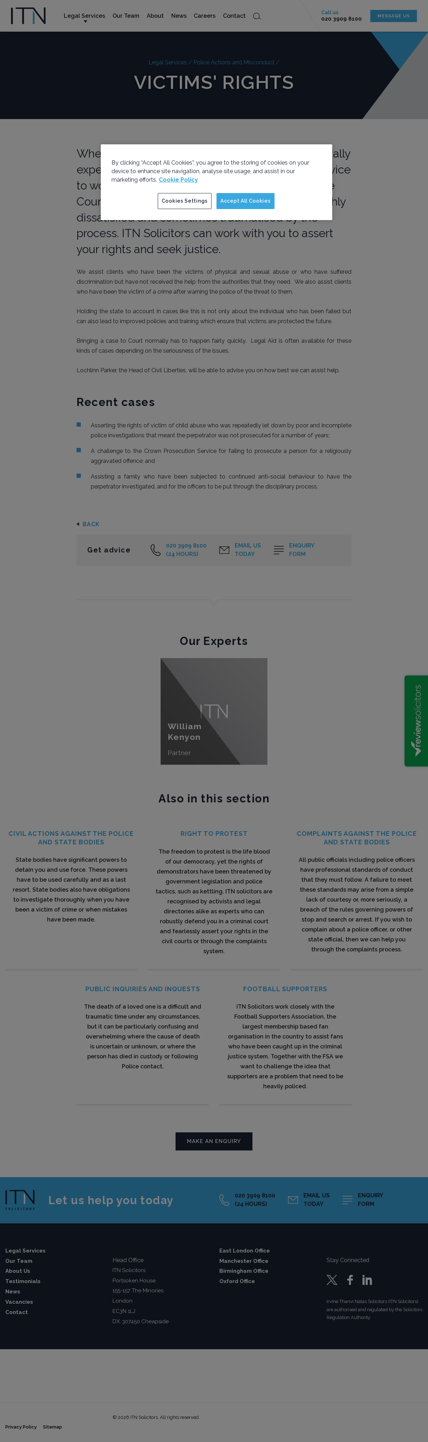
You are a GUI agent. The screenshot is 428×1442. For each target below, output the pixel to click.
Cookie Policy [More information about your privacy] (178, 179)
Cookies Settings (185, 201)
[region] (216, 182)
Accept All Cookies (245, 201)
